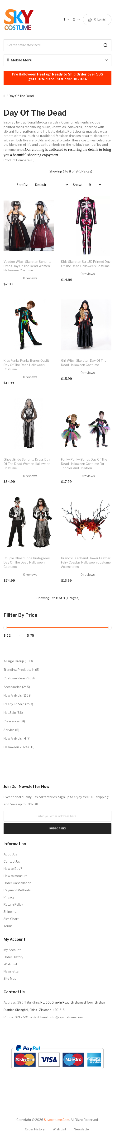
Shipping (10, 911)
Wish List (10, 964)
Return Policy (13, 904)
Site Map (10, 978)
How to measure (16, 876)
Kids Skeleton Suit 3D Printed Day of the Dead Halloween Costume (85, 264)
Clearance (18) (14, 721)
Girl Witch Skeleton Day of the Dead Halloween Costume (83, 363)
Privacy (9, 897)
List (43, 171)
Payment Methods (17, 890)
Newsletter (12, 971)
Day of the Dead (21, 96)
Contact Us (12, 861)
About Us (10, 854)
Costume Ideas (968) (19, 678)
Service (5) (11, 730)
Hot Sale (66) (13, 713)
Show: (77, 185)
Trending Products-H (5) (21, 670)
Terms (8, 926)
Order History (13, 957)
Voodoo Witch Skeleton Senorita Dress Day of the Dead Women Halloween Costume (28, 266)
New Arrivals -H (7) (17, 738)
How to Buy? (13, 868)
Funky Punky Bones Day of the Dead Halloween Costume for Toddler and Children (84, 463)
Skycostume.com (56, 1120)
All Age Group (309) (18, 661)
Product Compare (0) (19, 160)
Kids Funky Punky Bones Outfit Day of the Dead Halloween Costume (26, 365)
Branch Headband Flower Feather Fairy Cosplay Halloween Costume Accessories (86, 562)
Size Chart (11, 919)
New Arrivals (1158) (18, 695)
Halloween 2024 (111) (19, 747)
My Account (12, 950)
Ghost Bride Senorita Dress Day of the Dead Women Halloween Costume (27, 463)
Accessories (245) (17, 687)
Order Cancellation (17, 883)
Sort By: (22, 185)
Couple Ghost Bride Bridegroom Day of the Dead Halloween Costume (27, 562)
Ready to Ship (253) (18, 704)
